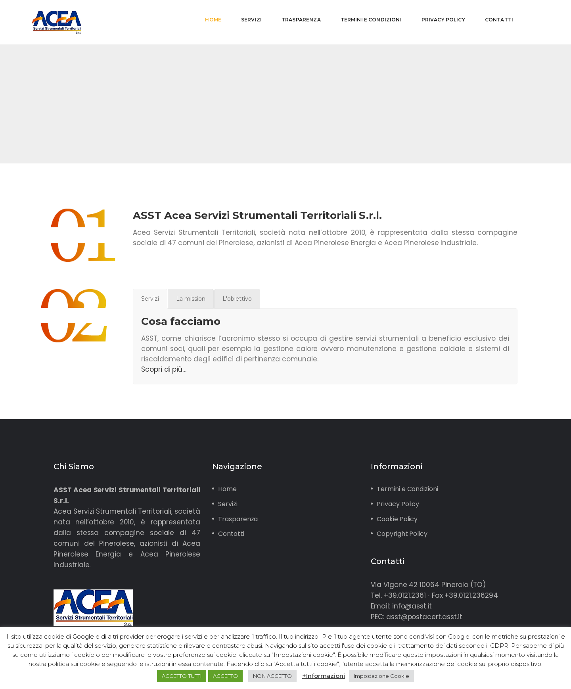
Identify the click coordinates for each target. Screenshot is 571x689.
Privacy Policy (398, 504)
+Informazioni (323, 675)
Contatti (231, 533)
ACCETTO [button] (225, 676)
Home (227, 488)
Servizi (228, 504)
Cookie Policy (397, 519)
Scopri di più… (163, 369)
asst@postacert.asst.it (424, 617)
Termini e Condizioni (407, 488)
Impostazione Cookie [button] (381, 676)
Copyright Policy (402, 533)
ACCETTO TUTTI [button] (181, 676)
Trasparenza (238, 519)
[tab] (150, 299)
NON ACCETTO (272, 676)
